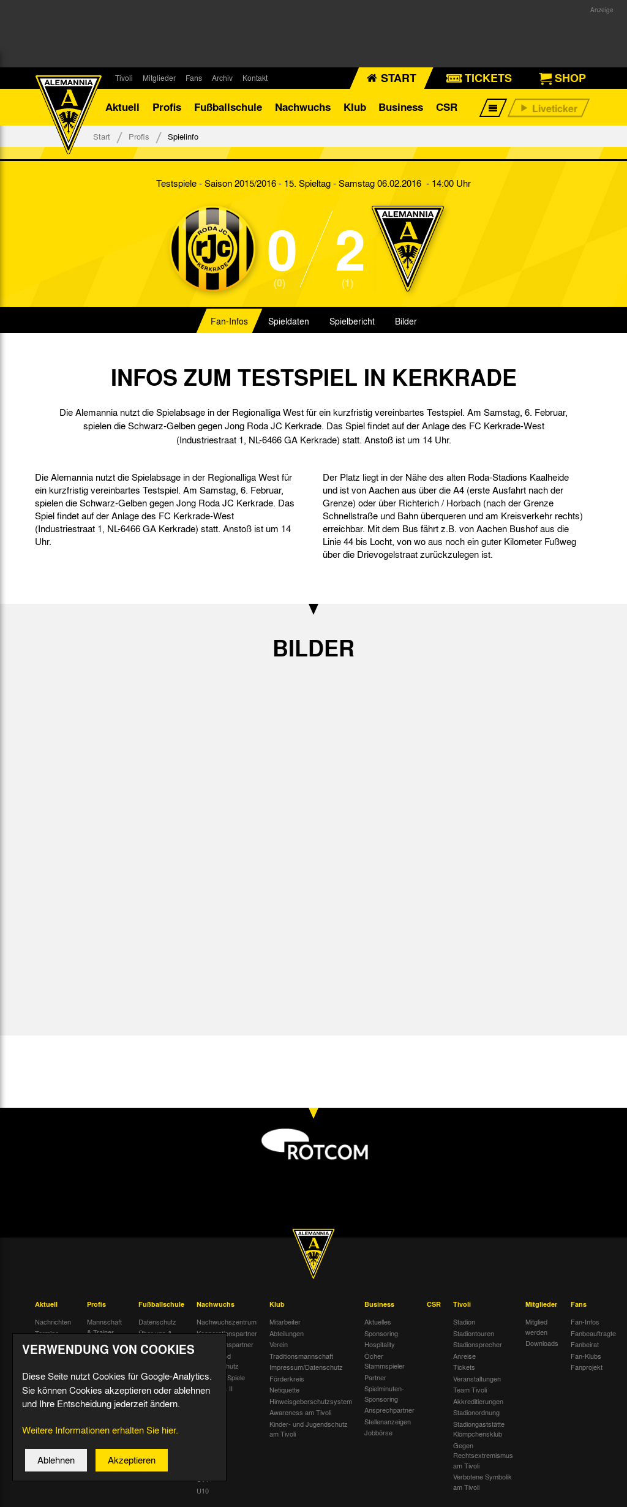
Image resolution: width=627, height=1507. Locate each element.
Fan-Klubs (586, 1356)
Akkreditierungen (478, 1401)
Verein (278, 1344)
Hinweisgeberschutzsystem (310, 1401)
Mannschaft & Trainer (104, 1327)
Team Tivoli (470, 1389)
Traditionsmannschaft (301, 1356)
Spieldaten (288, 321)
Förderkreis (286, 1378)
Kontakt (255, 77)
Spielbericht (352, 321)
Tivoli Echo (51, 1344)
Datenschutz (157, 1321)
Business (400, 107)
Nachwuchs (303, 107)
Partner (375, 1377)
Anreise (464, 1356)
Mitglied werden (536, 1327)
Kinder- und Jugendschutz (218, 1361)
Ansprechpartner (389, 1410)
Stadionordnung (476, 1412)
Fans (194, 77)
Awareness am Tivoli (300, 1412)
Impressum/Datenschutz (306, 1367)
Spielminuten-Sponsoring (384, 1393)
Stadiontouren (473, 1333)
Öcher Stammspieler (384, 1361)
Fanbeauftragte (593, 1333)
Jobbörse (378, 1432)
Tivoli (124, 77)
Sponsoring (381, 1333)
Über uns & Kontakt (155, 1338)
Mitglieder (159, 77)
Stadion (464, 1321)
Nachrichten (53, 1321)
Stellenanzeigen (387, 1421)
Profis (166, 107)
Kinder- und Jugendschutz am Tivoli (308, 1429)
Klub (355, 107)
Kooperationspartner (227, 1333)
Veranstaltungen (477, 1378)
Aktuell (122, 107)
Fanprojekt (587, 1367)
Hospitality (379, 1344)
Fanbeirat (585, 1344)
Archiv (222, 77)
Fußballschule (228, 107)
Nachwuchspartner (225, 1344)
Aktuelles (377, 1321)
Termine (47, 1333)
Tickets (464, 1367)
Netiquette (284, 1389)
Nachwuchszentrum (227, 1321)
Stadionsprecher (477, 1344)
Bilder (406, 321)
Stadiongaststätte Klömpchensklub (479, 1429)
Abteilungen (286, 1333)
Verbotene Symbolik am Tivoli (482, 1481)
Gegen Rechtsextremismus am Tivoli (483, 1455)
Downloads (541, 1343)
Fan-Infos (229, 321)
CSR (446, 107)
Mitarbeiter (285, 1321)
